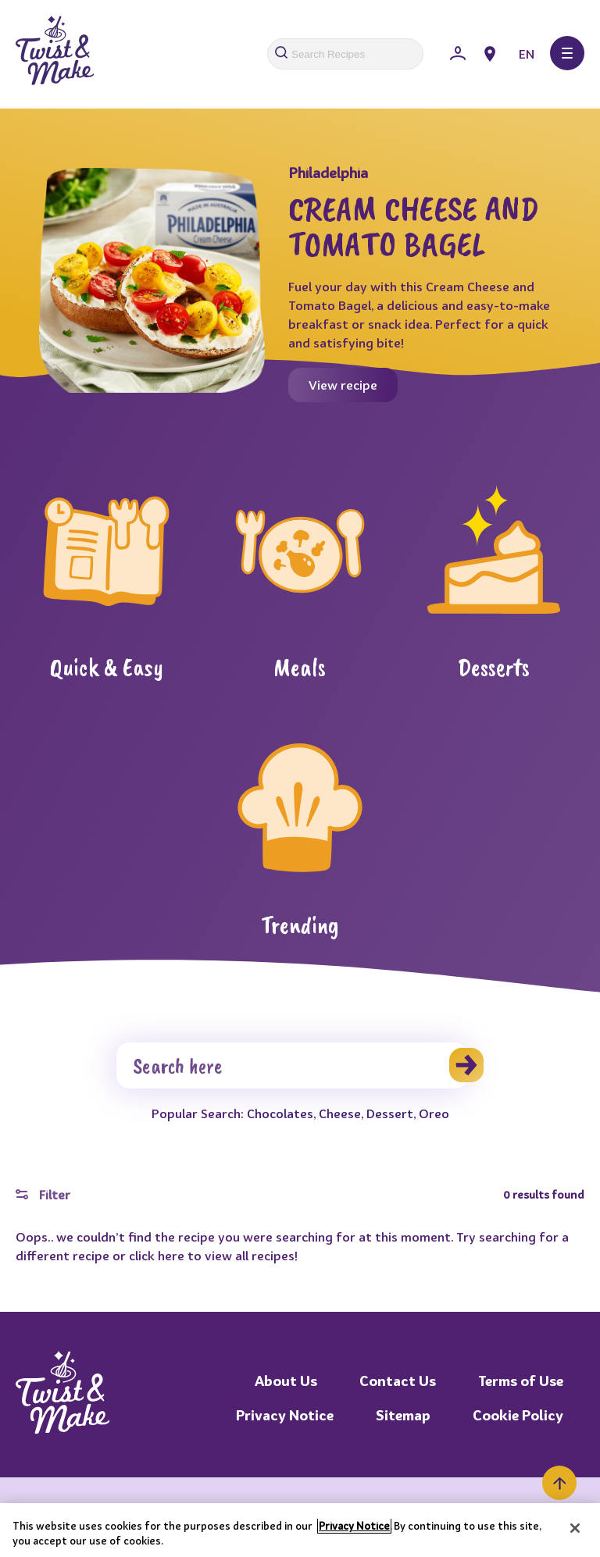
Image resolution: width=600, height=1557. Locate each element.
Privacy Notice (285, 1415)
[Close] (575, 1528)
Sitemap (403, 1415)
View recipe (343, 385)
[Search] (292, 1065)
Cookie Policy (518, 1415)
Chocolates (280, 1113)
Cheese (340, 1113)
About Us (286, 1381)
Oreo (434, 1113)
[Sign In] (458, 54)
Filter (43, 1194)
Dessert (389, 1113)
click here (157, 1255)
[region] (300, 1530)
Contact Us (397, 1381)
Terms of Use (520, 1381)
